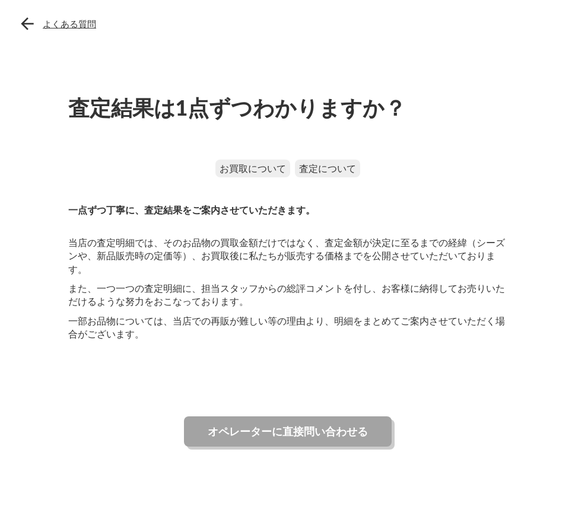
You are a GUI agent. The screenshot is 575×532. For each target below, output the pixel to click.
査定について (327, 168)
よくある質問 (69, 23)
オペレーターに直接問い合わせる (288, 431)
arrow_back (27, 23)
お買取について (253, 168)
